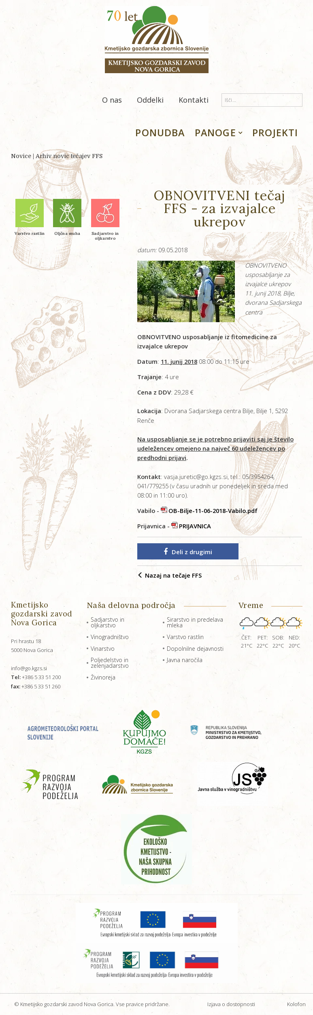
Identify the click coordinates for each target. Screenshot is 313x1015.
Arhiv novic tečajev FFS (69, 156)
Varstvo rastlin (185, 637)
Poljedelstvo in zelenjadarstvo (110, 662)
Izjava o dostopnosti (231, 1004)
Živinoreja (103, 677)
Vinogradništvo (110, 637)
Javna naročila (184, 660)
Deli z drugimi (188, 552)
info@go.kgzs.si (29, 668)
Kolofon (296, 1004)
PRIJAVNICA (195, 526)
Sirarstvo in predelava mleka (195, 622)
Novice (21, 156)
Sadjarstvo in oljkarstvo (107, 622)
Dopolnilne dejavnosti (195, 648)
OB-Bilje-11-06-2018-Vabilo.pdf (213, 510)
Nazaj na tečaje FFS (169, 575)
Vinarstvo (103, 648)
